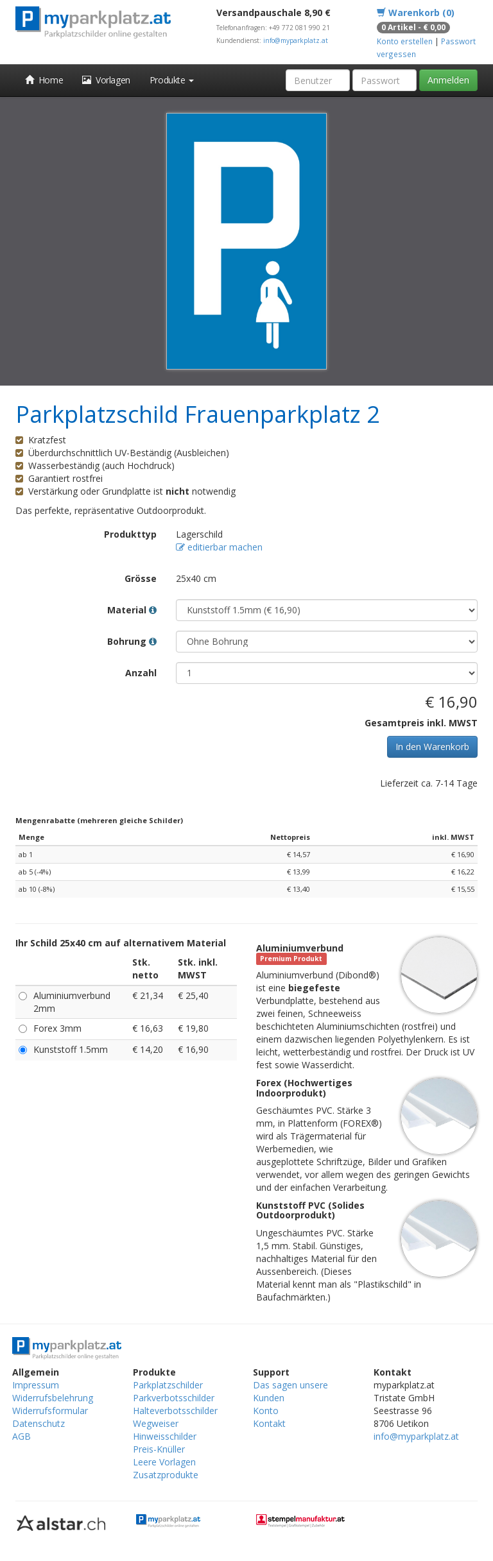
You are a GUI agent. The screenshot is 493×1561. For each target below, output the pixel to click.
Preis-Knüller (159, 1449)
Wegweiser (155, 1423)
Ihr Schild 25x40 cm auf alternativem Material (120, 943)
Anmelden (448, 80)
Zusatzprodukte (165, 1475)
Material (132, 610)
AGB (21, 1436)
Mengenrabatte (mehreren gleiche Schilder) (99, 820)
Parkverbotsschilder (173, 1398)
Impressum (35, 1385)
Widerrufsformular (50, 1410)
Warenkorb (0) (415, 12)
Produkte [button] (172, 80)
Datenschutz (38, 1423)
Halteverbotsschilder (175, 1410)
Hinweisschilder (164, 1436)
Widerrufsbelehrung (52, 1398)
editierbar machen (219, 547)
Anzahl (141, 673)
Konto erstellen (405, 41)
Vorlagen (106, 80)
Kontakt (269, 1423)
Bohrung (132, 641)
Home (44, 80)
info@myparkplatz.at (295, 40)
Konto (266, 1410)
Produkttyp (130, 534)
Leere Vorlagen (164, 1462)
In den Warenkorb (432, 746)
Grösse (141, 578)
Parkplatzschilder (168, 1385)
